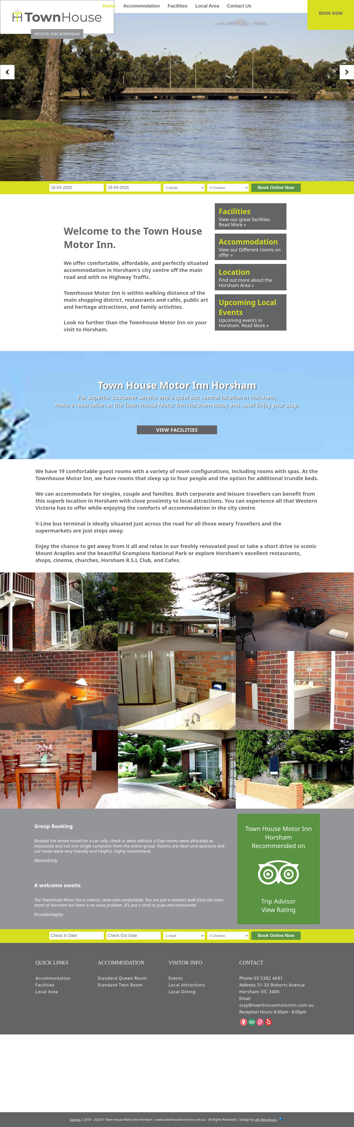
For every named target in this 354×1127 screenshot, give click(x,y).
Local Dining (182, 992)
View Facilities (177, 430)
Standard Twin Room (120, 985)
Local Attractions (186, 985)
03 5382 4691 (268, 978)
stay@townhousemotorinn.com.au (276, 1005)
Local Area (207, 6)
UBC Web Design (266, 1120)
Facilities (178, 6)
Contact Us (239, 6)
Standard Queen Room (122, 978)
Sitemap (75, 1120)
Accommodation (141, 6)
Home (108, 6)
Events (175, 978)
